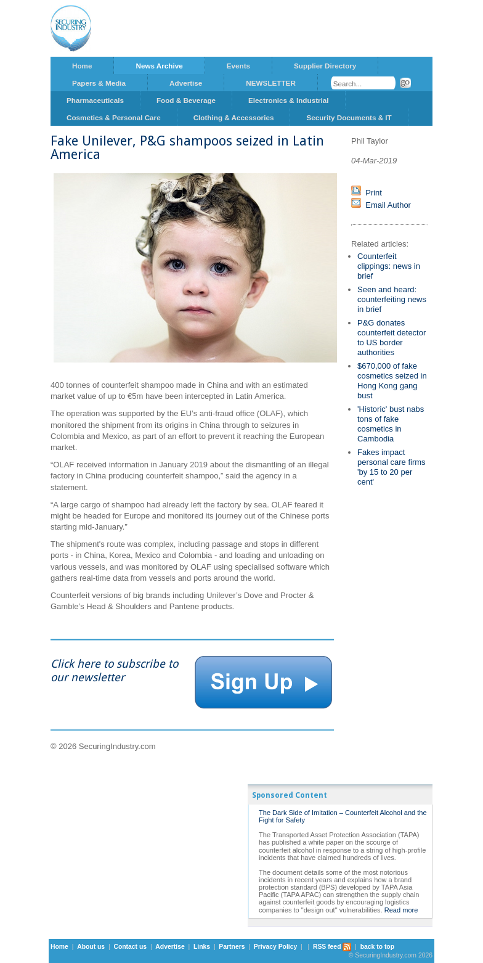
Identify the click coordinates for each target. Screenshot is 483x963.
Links (201, 946)
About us (91, 946)
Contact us (130, 946)
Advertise (185, 83)
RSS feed (332, 946)
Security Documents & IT (348, 117)
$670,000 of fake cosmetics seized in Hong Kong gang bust (392, 380)
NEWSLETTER (271, 83)
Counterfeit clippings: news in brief (388, 266)
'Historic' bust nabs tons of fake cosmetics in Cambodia (390, 423)
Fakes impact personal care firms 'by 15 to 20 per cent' (391, 467)
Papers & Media (99, 83)
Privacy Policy (275, 946)
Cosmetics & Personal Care (114, 117)
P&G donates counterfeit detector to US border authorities (391, 337)
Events (238, 66)
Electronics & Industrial (288, 100)
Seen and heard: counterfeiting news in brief (391, 299)
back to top (377, 946)
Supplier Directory (325, 66)
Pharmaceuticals (95, 100)
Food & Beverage (186, 100)
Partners (232, 946)
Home (82, 66)
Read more (401, 910)
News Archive (159, 66)
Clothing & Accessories (233, 117)
